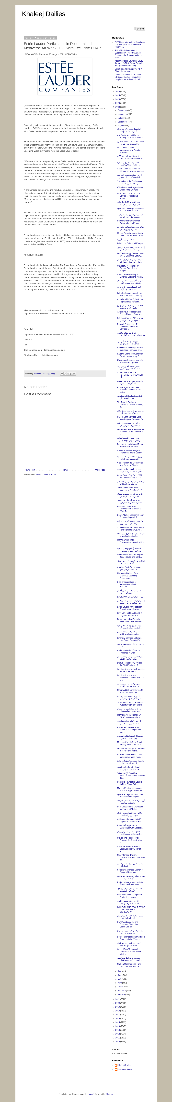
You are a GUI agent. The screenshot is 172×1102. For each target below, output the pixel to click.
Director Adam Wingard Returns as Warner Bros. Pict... (131, 445)
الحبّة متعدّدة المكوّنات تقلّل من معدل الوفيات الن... (129, 397)
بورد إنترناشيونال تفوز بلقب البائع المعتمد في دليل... (130, 931)
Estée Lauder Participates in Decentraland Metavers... (129, 608)
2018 (117, 1011)
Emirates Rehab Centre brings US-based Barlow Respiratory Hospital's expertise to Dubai (128, 77)
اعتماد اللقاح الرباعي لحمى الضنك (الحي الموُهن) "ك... (129, 768)
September (123, 122)
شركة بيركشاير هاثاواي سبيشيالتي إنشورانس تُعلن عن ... (131, 335)
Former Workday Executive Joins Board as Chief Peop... (131, 620)
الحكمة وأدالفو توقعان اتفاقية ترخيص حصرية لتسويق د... (129, 549)
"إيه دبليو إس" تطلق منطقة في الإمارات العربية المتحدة (129, 182)
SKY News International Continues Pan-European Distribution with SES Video (130, 44)
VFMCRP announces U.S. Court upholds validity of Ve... (129, 848)
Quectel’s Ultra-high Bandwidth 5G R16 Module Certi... (130, 209)
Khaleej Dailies (44, 13)
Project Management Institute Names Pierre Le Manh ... (130, 883)
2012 (117, 1034)
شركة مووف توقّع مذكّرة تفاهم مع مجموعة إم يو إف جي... (131, 228)
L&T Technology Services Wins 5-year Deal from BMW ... (130, 254)
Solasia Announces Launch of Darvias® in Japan (130, 871)
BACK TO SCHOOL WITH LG (130, 597)
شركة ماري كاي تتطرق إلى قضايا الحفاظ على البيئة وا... (131, 534)
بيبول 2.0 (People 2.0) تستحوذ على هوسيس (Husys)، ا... (130, 319)
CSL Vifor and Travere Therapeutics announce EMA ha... (131, 857)
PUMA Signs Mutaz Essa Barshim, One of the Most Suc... (129, 389)
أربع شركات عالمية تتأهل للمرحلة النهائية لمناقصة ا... (130, 801)
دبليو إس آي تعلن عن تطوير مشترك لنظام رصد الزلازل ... (130, 501)
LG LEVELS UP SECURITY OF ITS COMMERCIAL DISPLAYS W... (131, 909)
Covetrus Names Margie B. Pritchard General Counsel (130, 451)
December (122, 110)
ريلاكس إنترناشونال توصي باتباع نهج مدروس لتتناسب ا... (130, 814)
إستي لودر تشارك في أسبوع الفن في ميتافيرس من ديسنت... (131, 601)
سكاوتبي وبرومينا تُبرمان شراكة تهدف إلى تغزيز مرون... (130, 522)
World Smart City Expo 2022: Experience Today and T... (130, 476)
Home (65, 470)
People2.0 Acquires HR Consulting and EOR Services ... (127, 326)
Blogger (109, 1094)
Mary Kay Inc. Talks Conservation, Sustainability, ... (130, 542)
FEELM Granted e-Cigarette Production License (129, 896)
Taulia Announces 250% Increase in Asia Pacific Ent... (131, 489)
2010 (117, 1041)
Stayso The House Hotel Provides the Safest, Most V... (129, 840)
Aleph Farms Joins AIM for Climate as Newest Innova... (130, 170)
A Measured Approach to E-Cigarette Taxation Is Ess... (130, 820)
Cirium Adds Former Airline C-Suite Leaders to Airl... (130, 691)
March (121, 987)
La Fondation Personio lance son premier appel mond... (129, 755)
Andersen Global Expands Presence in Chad (128, 651)
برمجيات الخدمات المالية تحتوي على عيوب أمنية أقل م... (130, 633)
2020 (117, 1003)
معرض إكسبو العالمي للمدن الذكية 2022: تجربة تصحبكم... (130, 470)
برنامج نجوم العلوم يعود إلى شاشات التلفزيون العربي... (129, 367)
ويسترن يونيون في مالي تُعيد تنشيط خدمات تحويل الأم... (129, 626)
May (120, 979)
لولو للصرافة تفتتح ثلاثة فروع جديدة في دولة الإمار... (129, 288)
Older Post (100, 470)
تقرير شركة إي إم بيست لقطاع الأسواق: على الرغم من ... (130, 495)
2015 (117, 1022)
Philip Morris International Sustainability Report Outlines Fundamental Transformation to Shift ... (128, 54)
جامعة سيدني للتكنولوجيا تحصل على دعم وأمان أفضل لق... (130, 260)
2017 (117, 1014)
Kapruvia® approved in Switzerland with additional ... (131, 826)
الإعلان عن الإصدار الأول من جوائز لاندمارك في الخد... (131, 562)
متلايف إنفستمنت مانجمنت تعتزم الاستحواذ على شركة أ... (130, 142)
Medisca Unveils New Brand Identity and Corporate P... (129, 743)
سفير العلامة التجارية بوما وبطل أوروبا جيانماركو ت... (130, 917)
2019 (117, 1007)
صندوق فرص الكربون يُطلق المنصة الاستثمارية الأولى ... (129, 959)
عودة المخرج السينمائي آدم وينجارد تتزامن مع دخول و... (129, 439)
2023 (117, 103)
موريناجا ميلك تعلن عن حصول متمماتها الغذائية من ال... (129, 710)
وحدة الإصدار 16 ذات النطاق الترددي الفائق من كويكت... (129, 203)
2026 (117, 91)
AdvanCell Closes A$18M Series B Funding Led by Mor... (129, 729)
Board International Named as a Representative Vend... (131, 938)
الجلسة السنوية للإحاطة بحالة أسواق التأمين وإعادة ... (129, 130)
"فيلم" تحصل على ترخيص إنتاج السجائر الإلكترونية (129, 889)
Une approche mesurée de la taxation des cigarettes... (130, 361)
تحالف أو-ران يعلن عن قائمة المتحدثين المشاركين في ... (129, 424)
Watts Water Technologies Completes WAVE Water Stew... (129, 951)
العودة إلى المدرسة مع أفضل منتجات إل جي (128, 591)
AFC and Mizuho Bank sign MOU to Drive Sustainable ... (131, 157)
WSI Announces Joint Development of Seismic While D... (129, 508)
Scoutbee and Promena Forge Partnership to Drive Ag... (130, 528)
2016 (117, 1018)
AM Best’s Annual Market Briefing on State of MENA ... (131, 136)
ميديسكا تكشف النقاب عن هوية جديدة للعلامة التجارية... (130, 737)
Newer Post (30, 470)
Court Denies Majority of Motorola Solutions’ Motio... (130, 275)
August (121, 125)
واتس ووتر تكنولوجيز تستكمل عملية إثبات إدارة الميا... (129, 944)
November (122, 114)
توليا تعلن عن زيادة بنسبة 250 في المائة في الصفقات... (131, 482)
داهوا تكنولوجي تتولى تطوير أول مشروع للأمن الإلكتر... (130, 657)
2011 (117, 1038)
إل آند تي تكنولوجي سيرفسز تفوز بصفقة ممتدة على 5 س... (131, 248)
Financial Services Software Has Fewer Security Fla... (129, 639)
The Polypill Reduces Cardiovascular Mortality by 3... (130, 404)
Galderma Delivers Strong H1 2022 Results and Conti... (130, 556)
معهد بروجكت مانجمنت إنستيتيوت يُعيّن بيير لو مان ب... (131, 877)
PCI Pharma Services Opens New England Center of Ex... (130, 418)
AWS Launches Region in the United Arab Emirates (130, 188)
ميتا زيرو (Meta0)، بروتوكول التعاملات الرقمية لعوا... (128, 568)
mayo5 (91, 1094)
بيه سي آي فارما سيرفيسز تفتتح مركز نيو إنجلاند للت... (130, 412)
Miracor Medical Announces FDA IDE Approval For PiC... (130, 789)
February (122, 990)
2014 (117, 1026)
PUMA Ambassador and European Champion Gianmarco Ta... (127, 924)
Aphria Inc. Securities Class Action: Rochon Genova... (129, 313)
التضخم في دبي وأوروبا (126, 239)
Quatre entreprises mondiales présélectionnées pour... (130, 795)
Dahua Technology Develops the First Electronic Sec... (129, 664)
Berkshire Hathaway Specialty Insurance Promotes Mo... (130, 349)
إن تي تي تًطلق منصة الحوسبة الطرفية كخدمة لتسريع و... (129, 176)
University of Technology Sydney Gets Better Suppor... (127, 268)
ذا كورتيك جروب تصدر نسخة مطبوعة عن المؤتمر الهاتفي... (130, 697)
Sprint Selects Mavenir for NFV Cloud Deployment (128, 70)
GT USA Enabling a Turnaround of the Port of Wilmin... (131, 749)
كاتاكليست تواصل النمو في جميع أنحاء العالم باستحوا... (130, 306)
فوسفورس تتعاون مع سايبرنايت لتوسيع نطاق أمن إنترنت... (130, 216)
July (120, 971)
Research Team (125, 1069)
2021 (117, 999)
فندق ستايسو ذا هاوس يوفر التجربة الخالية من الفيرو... (129, 832)
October (121, 118)
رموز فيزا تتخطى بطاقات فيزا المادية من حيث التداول (129, 458)
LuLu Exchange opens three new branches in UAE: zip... (130, 294)
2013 (117, 1030)
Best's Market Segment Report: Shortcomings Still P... (130, 516)
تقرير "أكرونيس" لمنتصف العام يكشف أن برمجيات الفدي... (129, 282)
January (121, 994)
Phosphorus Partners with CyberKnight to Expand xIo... (131, 222)
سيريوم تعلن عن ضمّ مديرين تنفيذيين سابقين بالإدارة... (128, 685)
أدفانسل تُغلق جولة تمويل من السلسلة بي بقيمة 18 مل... (129, 722)
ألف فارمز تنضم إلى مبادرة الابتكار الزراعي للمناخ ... (128, 163)
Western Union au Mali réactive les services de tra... (131, 670)
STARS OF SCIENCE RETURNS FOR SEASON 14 (130, 375)
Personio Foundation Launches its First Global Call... (130, 783)
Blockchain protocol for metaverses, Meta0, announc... (127, 584)
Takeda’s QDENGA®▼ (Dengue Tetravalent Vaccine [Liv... (131, 775)
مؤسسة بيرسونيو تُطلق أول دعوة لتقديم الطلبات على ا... (130, 762)
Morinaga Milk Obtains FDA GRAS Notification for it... (129, 716)
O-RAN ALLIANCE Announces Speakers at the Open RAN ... (130, 431)
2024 (117, 99)
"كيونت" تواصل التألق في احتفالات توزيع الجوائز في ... (129, 342)
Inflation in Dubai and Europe (130, 243)
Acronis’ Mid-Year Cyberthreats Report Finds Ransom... (130, 300)
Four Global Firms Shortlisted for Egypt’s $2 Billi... (130, 808)
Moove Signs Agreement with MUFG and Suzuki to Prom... (131, 234)
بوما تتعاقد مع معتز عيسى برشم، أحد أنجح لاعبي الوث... (130, 382)
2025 (117, 95)
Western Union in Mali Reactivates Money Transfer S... (130, 677)
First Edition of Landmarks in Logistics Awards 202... (129, 614)
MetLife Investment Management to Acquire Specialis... (128, 150)
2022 (117, 107)
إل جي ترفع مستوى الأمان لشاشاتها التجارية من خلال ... (130, 902)
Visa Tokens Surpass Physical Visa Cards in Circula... (130, 464)
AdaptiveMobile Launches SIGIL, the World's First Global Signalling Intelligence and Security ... (129, 63)
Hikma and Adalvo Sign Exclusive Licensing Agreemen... (127, 575)
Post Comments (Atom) (46, 474)
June (120, 975)
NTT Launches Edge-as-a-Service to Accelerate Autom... (128, 196)
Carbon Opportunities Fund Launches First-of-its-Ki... (129, 965)
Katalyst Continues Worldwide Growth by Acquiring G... (130, 355)
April (120, 983)
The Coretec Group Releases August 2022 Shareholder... (130, 703)
